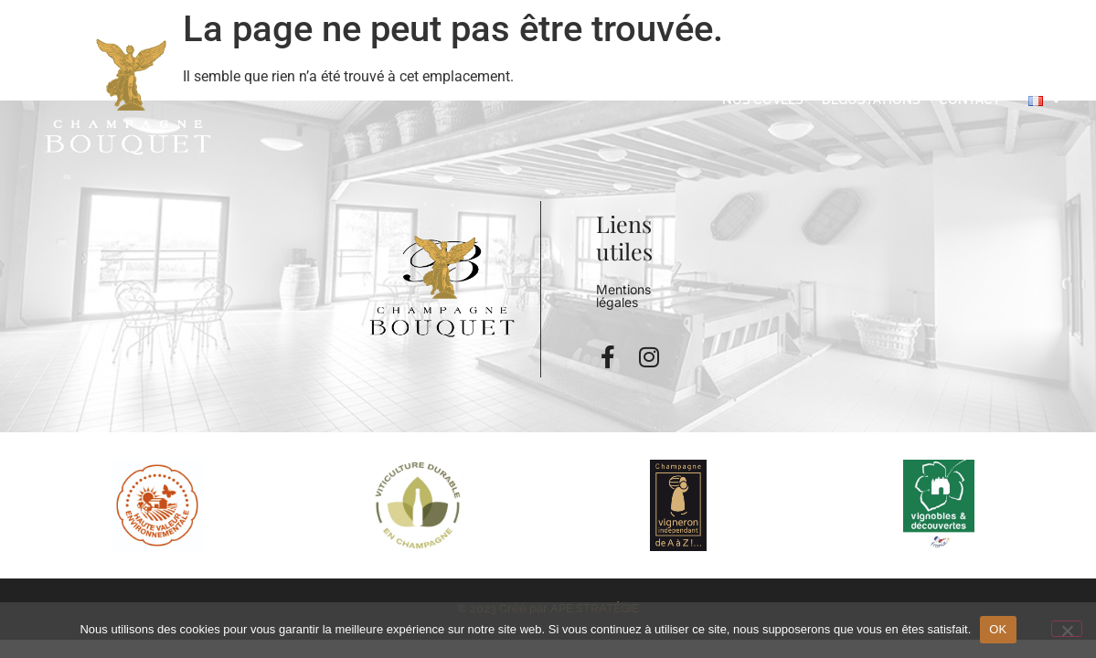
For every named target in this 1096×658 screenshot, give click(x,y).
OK (997, 629)
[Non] (1066, 629)
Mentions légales (623, 295)
